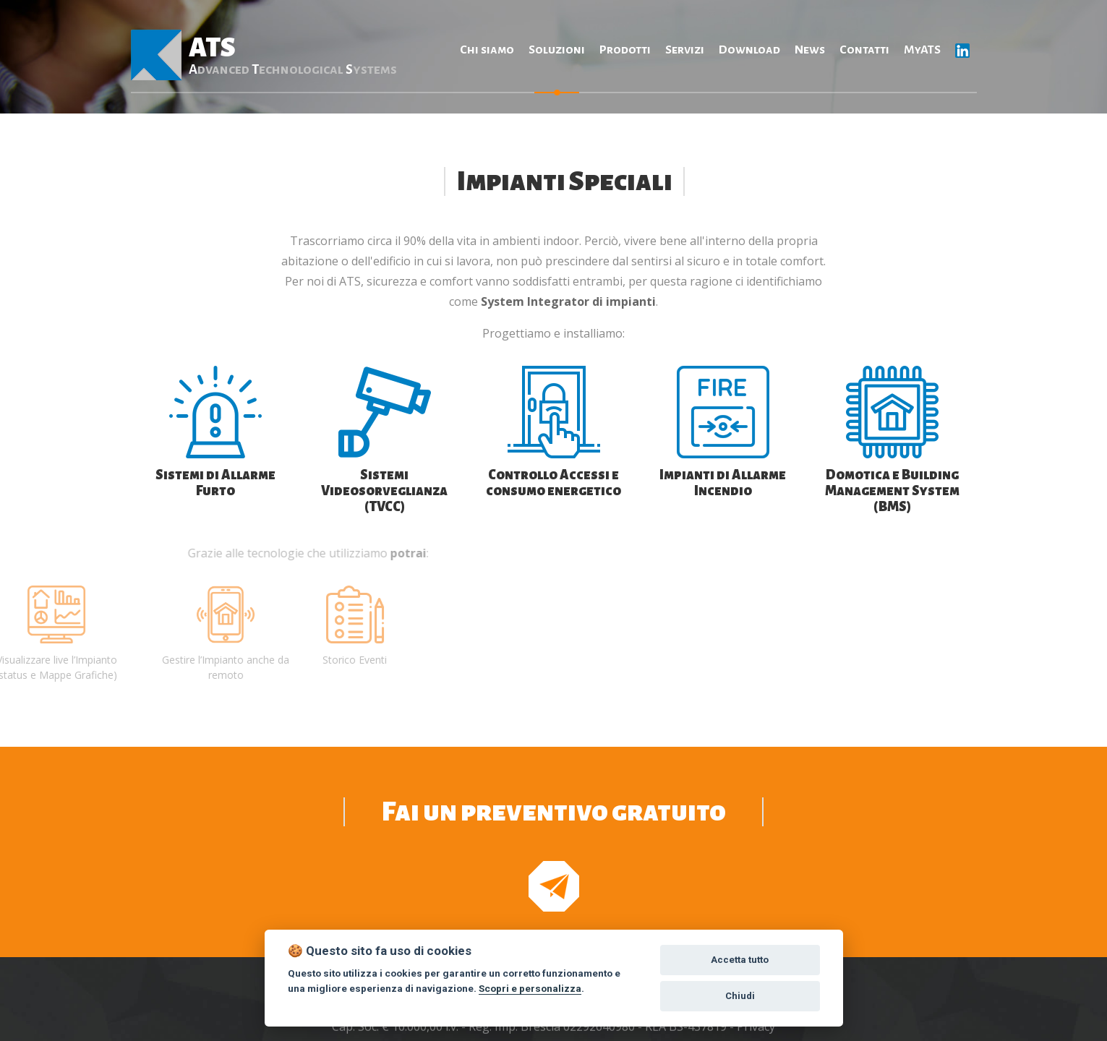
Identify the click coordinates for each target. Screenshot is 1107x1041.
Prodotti (625, 49)
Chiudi (740, 995)
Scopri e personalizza (530, 988)
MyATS (922, 49)
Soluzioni (557, 49)
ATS (292, 55)
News (810, 49)
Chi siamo (487, 49)
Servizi (684, 49)
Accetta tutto (740, 959)
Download (749, 49)
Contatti (864, 49)
